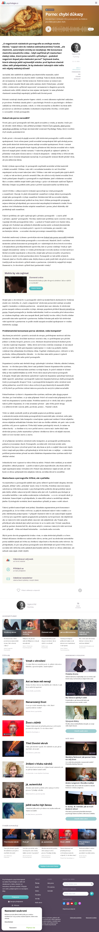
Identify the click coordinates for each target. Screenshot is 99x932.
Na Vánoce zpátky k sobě (76, 698)
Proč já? (26, 842)
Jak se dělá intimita (67, 632)
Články (37, 883)
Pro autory (51, 887)
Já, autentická (34, 784)
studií (25, 138)
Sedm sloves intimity (27, 633)
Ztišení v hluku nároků (39, 763)
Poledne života (72, 674)
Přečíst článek (36, 288)
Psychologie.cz (10, 3)
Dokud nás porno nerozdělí (55, 237)
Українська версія (69, 909)
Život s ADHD (33, 722)
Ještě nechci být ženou (39, 804)
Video (37, 891)
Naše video (70, 738)
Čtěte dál (6, 655)
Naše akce (38, 902)
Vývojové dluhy (72, 721)
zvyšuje (15, 325)
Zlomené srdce (36, 277)
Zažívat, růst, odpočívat (84, 633)
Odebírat (92, 894)
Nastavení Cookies (91, 918)
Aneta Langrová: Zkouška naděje (80, 783)
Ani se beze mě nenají (38, 681)
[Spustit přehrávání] (48, 29)
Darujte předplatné (15, 901)
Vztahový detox (10, 632)
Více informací (9, 922)
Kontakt (50, 891)
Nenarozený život (36, 702)
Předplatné (15, 897)
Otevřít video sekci (81, 819)
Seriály (37, 899)
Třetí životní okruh (37, 743)
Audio (37, 887)
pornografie (76, 72)
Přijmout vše (30, 928)
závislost (77, 79)
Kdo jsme (51, 883)
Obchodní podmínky (76, 918)
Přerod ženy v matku (84, 843)
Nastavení (12, 928)
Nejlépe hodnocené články (49, 866)
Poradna (38, 895)
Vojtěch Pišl (76, 54)
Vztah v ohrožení (35, 660)
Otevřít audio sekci (81, 731)
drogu (59, 394)
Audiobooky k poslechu (75, 655)
